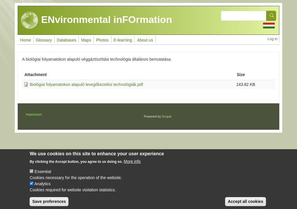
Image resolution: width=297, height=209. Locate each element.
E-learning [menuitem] (123, 40)
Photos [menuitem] (102, 40)
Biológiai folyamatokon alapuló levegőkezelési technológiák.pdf (86, 84)
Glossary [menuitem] (44, 40)
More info (132, 165)
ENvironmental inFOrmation (96, 20)
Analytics (43, 188)
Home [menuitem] (25, 40)
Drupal (166, 116)
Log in (272, 39)
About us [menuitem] (145, 40)
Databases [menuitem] (66, 40)
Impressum (34, 114)
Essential (43, 176)
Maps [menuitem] (86, 40)
